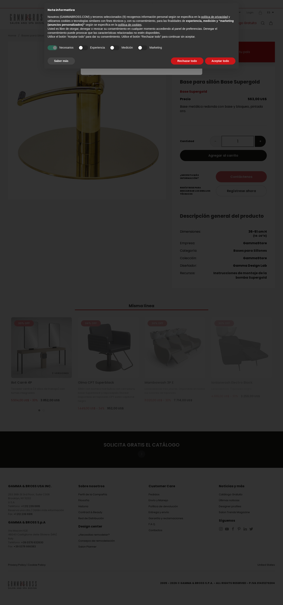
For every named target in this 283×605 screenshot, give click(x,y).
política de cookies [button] (130, 24)
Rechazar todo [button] (187, 61)
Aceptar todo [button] (220, 61)
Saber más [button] (61, 61)
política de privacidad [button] (214, 16)
